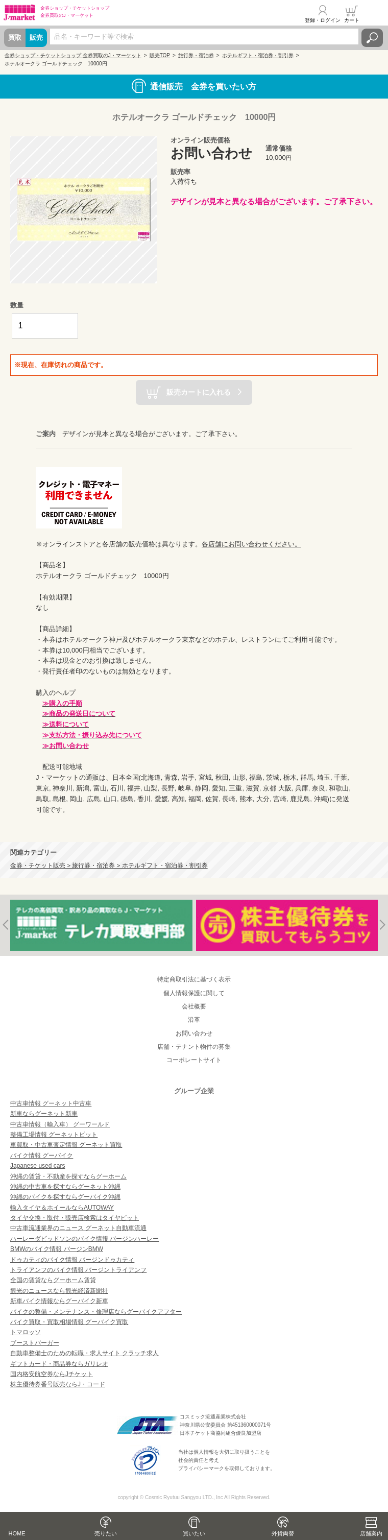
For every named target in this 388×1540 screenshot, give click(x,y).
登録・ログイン (323, 20)
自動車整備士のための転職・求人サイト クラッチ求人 (84, 1353)
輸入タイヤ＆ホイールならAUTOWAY (62, 1207)
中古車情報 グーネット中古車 (50, 1103)
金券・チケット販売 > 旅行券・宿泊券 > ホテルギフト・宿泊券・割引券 (109, 865)
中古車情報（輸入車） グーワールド (60, 1124)
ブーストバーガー (34, 1342)
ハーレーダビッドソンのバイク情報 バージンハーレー (84, 1238)
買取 (14, 37)
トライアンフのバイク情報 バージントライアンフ (78, 1269)
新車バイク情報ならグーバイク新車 (59, 1301)
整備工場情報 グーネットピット (54, 1134)
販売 (36, 37)
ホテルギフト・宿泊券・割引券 (258, 55)
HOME (17, 1533)
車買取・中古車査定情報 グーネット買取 (66, 1144)
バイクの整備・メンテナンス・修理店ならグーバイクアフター (96, 1311)
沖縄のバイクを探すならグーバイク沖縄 (65, 1196)
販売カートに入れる (198, 392)
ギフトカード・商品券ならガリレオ (59, 1363)
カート (351, 20)
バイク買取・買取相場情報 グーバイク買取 (69, 1322)
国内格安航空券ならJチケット (51, 1374)
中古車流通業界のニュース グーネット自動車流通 (78, 1228)
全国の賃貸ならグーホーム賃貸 (53, 1280)
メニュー (374, 14)
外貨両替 (283, 1533)
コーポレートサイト (194, 1060)
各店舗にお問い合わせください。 (251, 544)
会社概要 (194, 1006)
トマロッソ (25, 1332)
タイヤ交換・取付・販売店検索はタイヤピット (74, 1217)
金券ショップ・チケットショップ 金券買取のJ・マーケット (73, 55)
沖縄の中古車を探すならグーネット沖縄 (65, 1186)
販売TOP (160, 55)
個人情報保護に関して (194, 993)
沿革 (194, 1019)
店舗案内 (371, 1533)
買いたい (194, 1533)
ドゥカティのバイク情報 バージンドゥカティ (72, 1259)
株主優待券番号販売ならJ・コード (57, 1384)
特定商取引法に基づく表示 (194, 979)
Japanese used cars (37, 1165)
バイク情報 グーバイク (41, 1155)
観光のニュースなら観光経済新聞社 (59, 1290)
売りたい (105, 1533)
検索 (372, 38)
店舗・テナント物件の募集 (194, 1046)
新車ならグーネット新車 (44, 1113)
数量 (16, 305)
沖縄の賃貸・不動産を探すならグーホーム (68, 1176)
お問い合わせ (194, 1033)
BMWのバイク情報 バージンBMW (56, 1249)
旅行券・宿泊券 (196, 55)
